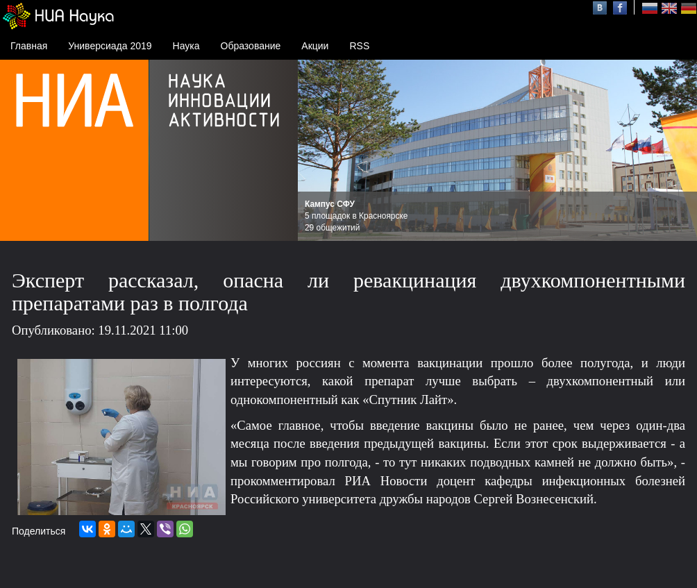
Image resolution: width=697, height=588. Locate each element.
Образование (251, 45)
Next (679, 151)
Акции (314, 45)
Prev (316, 151)
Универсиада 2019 (109, 45)
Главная (28, 45)
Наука (186, 45)
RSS (359, 45)
